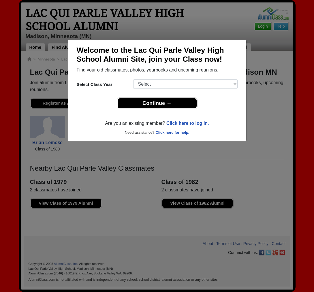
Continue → (157, 103)
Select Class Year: (95, 84)
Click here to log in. (187, 123)
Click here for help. (172, 132)
